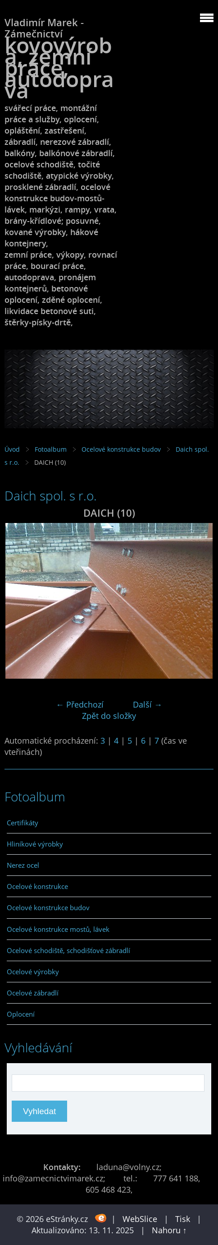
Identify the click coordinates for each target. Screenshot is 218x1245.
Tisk (182, 1218)
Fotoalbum (51, 449)
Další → (147, 704)
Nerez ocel (23, 865)
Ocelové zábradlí (33, 992)
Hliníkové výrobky (35, 843)
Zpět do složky (109, 715)
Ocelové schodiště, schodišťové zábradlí (68, 950)
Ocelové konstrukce (37, 886)
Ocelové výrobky (33, 971)
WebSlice (140, 1218)
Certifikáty (22, 822)
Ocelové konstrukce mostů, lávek (58, 929)
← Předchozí (80, 704)
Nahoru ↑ (169, 1230)
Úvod (12, 449)
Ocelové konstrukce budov (121, 449)
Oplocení (21, 1013)
